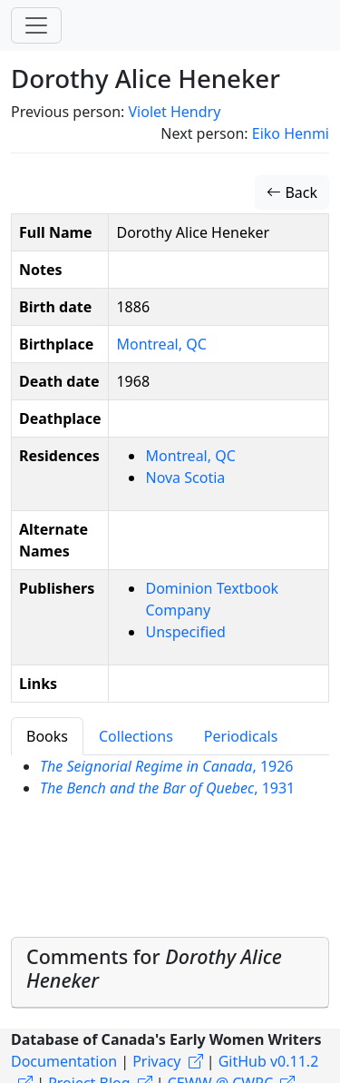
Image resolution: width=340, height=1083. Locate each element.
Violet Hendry (174, 112)
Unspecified (185, 632)
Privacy (156, 1061)
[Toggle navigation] (36, 25)
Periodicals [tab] (241, 736)
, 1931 (167, 788)
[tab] (170, 973)
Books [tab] (47, 736)
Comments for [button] (154, 968)
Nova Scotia (185, 477)
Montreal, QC (161, 344)
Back (292, 192)
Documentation (64, 1061)
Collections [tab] (136, 736)
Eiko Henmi (290, 133)
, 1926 (167, 766)
